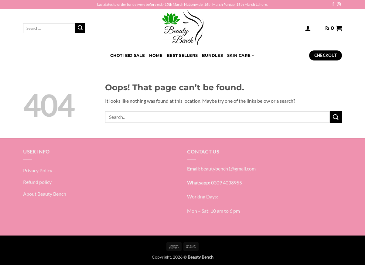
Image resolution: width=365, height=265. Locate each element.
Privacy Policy (37, 170)
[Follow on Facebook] (333, 4)
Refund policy (37, 182)
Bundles (212, 55)
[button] (308, 28)
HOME (155, 55)
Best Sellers (182, 55)
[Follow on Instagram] (339, 4)
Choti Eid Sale (127, 55)
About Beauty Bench (44, 194)
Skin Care (241, 55)
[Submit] (80, 28)
